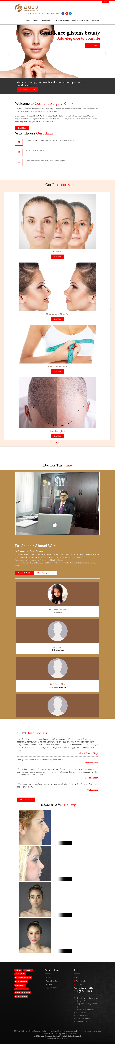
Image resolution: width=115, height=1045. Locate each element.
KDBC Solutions (62, 1040)
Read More (92, 46)
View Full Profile (24, 574)
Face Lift (28, 971)
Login (105, 1)
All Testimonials (26, 801)
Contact (79, 986)
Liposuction (21, 986)
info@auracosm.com (52, 13)
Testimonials (81, 982)
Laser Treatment (22, 990)
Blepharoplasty (22, 998)
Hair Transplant (22, 983)
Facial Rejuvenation (23, 994)
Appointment (51, 989)
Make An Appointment (27, 89)
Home (48, 979)
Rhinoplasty (21, 975)
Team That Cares (52, 982)
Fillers (19, 971)
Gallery (49, 986)
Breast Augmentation (24, 979)
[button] (47, 20)
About (78, 979)
